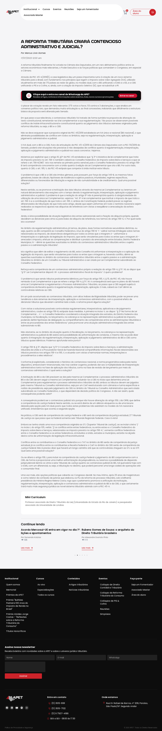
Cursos (46, 9)
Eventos (57, 9)
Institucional (32, 9)
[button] (77, 555)
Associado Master (33, 15)
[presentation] (25, 667)
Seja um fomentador (88, 9)
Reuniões (69, 9)
